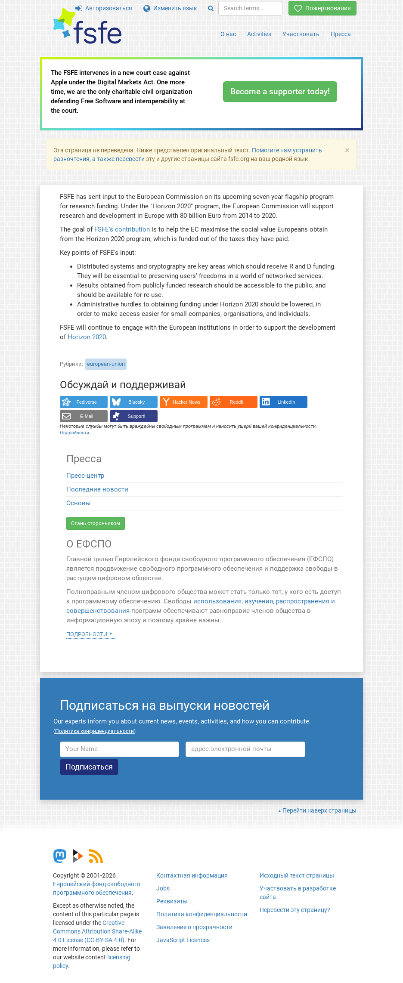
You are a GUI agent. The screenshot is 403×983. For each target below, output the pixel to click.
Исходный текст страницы (297, 875)
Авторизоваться (103, 8)
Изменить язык (170, 8)
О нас (228, 34)
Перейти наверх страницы (319, 810)
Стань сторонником (95, 523)
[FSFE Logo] (87, 26)
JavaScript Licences (183, 940)
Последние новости (97, 489)
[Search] (211, 8)
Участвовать (300, 34)
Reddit (236, 402)
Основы (78, 503)
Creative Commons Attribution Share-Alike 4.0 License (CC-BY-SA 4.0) (97, 931)
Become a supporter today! (280, 91)
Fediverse (87, 402)
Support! (137, 416)
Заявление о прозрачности (194, 927)
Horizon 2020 (87, 337)
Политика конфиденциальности (201, 914)
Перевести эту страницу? (295, 909)
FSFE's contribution (122, 229)
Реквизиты (172, 901)
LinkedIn (286, 402)
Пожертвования (322, 8)
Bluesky (136, 402)
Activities (259, 34)
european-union (106, 364)
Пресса (341, 34)
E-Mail (86, 416)
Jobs (163, 888)
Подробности (86, 633)
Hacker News (186, 402)
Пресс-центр (85, 475)
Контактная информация (192, 875)
